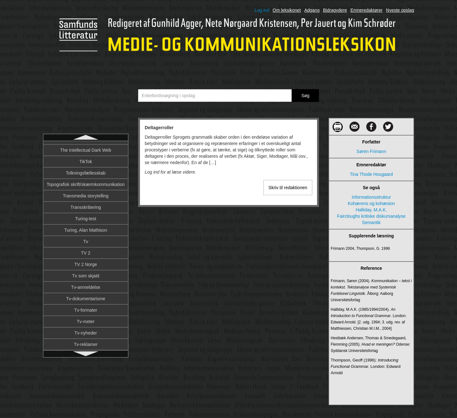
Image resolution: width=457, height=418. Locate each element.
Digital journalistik (86, 284)
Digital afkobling (86, 238)
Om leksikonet (287, 10)
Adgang (312, 10)
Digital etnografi (85, 272)
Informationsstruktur (371, 197)
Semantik (371, 222)
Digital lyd (86, 318)
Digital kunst (86, 307)
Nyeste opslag (400, 10)
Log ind (262, 10)
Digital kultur (85, 295)
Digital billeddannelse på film (85, 261)
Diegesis (85, 204)
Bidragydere (335, 10)
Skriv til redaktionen (287, 187)
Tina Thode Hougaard (371, 174)
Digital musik (85, 330)
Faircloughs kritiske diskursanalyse (371, 216)
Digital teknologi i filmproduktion (86, 341)
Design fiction (85, 170)
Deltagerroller (85, 147)
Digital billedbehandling (86, 250)
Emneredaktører (366, 10)
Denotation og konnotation (85, 158)
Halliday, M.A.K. (371, 209)
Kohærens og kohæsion (371, 203)
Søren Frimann (371, 151)
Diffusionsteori (86, 215)
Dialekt (86, 193)
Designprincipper (85, 181)
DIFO (85, 227)
